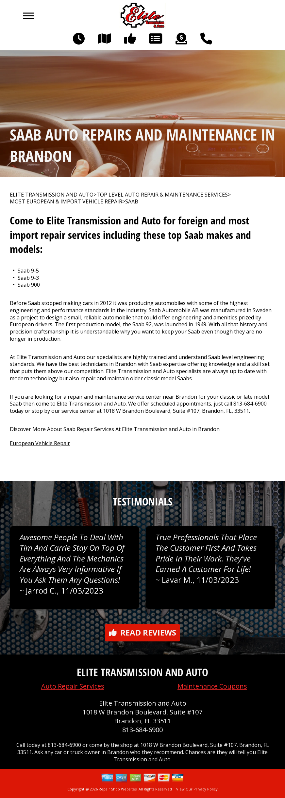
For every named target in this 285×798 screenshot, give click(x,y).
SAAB (131, 201)
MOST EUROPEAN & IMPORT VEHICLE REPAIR (66, 201)
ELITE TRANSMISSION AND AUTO (51, 194)
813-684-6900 (250, 403)
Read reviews (142, 632)
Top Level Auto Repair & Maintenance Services (162, 194)
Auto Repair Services (72, 686)
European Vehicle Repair (40, 443)
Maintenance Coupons (212, 686)
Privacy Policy (205, 789)
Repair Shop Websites (117, 789)
